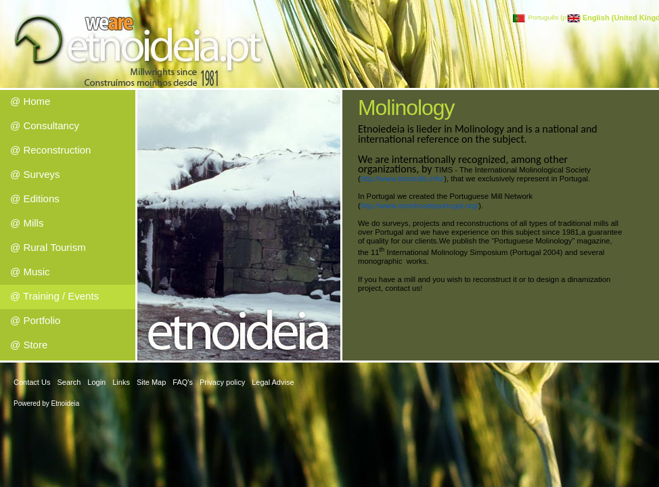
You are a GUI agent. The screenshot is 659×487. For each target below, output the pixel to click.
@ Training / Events (54, 296)
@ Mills (26, 223)
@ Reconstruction (50, 150)
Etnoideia (65, 403)
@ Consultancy (44, 125)
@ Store (28, 344)
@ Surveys (35, 174)
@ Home (30, 101)
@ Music (30, 271)
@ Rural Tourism (48, 247)
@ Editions (35, 198)
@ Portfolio (35, 320)
